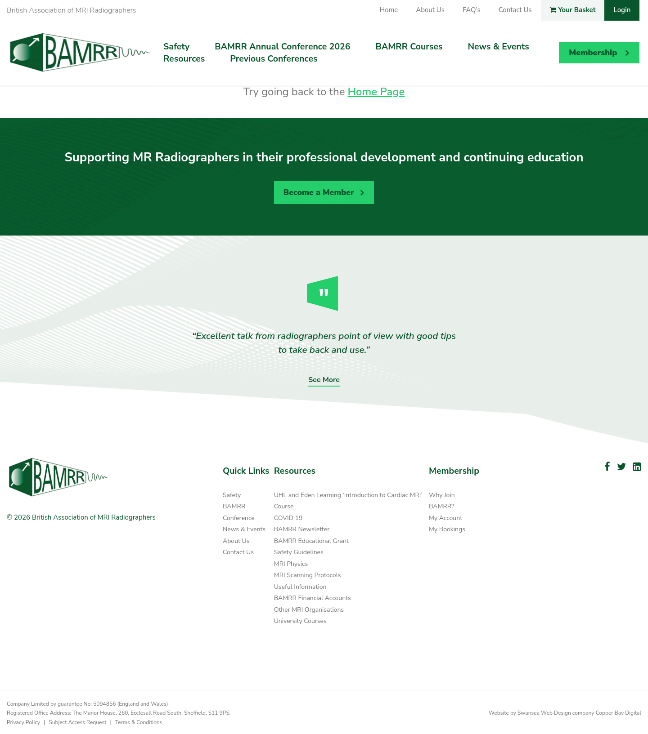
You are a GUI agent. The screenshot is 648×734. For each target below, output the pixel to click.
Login (621, 9)
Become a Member (318, 191)
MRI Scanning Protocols (307, 573)
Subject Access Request (77, 720)
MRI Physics (291, 562)
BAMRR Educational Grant (311, 539)
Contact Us (515, 9)
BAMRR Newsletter (301, 527)
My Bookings (447, 527)
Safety (176, 47)
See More (324, 378)
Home (389, 9)
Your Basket (573, 9)
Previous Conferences (273, 59)
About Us (430, 9)
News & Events (498, 47)
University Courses (300, 619)
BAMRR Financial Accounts (312, 596)
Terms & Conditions (138, 720)
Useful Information (300, 585)
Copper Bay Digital (618, 711)
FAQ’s (472, 9)
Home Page (376, 92)
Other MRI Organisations (309, 608)
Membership (593, 52)
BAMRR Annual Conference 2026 (282, 47)
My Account (445, 516)
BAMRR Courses (409, 47)
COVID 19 (288, 516)
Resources (184, 59)
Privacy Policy (23, 720)
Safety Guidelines (299, 550)
